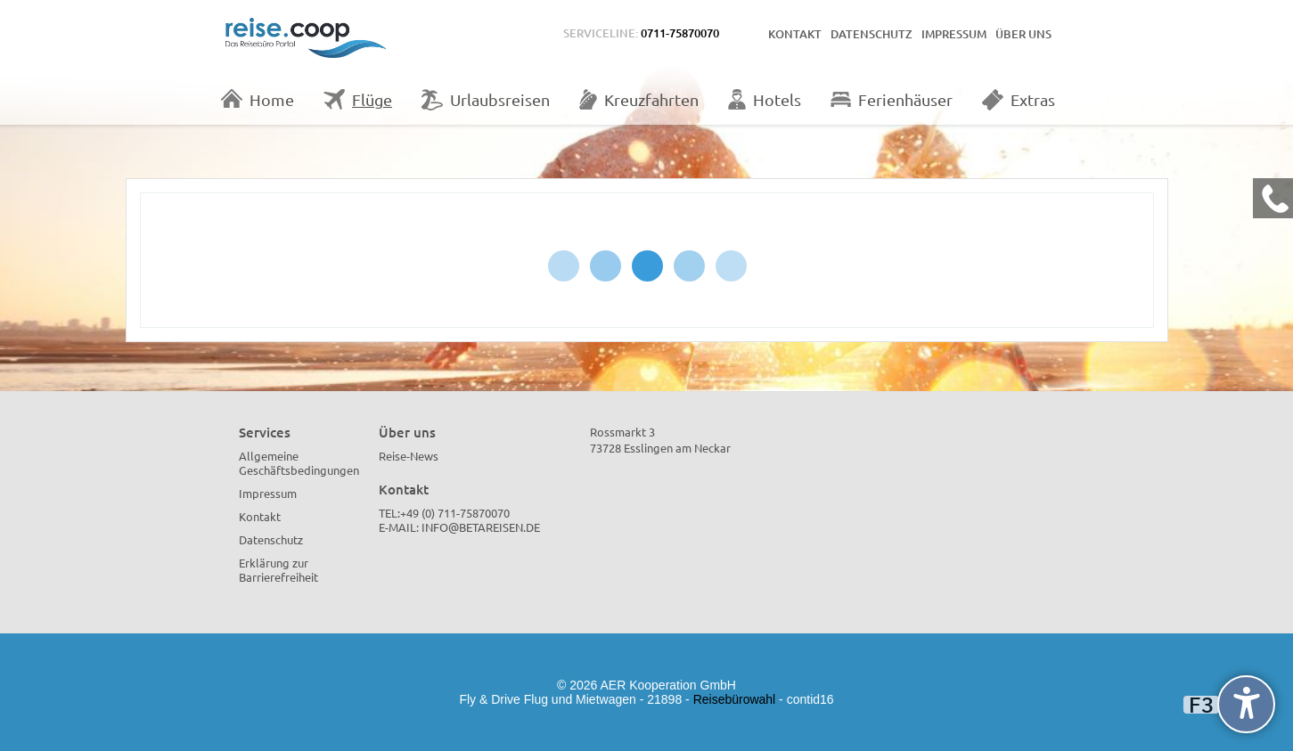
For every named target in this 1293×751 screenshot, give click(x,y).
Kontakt (795, 34)
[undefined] (1246, 704)
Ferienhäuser (892, 99)
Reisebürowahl (734, 699)
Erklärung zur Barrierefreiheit (278, 569)
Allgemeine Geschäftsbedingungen (299, 463)
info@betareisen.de (480, 527)
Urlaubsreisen (485, 99)
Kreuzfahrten (639, 99)
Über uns (1023, 34)
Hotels (764, 99)
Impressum (953, 34)
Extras (1018, 99)
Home (257, 99)
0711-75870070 (680, 33)
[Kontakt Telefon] (1273, 198)
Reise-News (408, 455)
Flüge (357, 99)
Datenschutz (871, 34)
